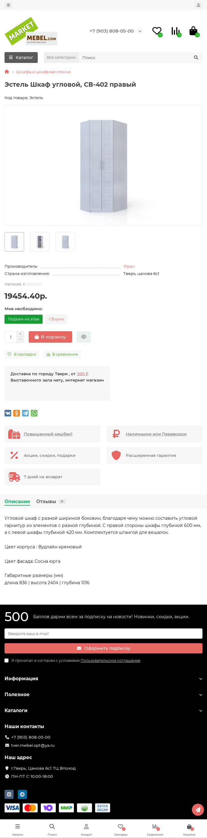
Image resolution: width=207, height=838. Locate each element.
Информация (103, 678)
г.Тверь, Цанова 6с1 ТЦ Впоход (43, 768)
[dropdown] (8, 5)
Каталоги (103, 710)
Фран (129, 266)
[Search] (140, 57)
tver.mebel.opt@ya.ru (33, 745)
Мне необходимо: (24, 308)
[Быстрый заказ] (84, 337)
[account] (198, 5)
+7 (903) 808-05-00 (112, 31)
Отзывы (50, 501)
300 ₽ (82, 373)
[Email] (103, 633)
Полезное (103, 694)
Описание (17, 501)
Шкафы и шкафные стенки (43, 71)
